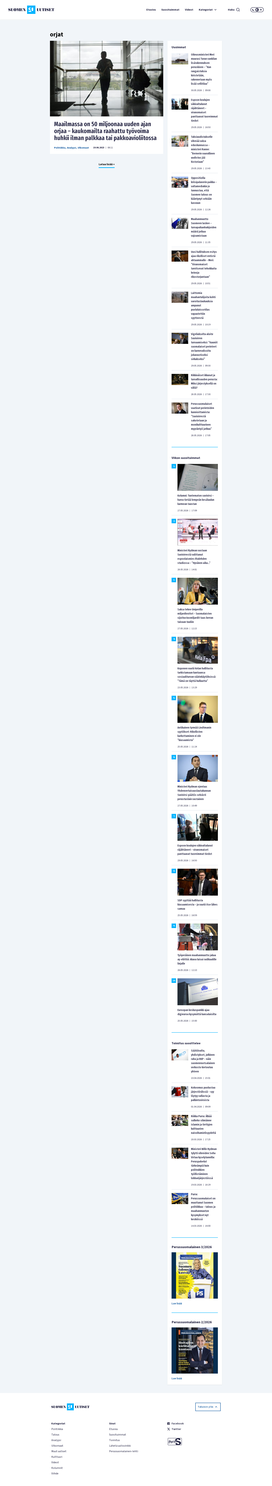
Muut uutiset (58, 1451)
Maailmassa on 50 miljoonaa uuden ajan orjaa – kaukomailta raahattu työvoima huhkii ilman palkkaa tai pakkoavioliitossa (105, 131)
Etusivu (151, 10)
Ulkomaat (83, 148)
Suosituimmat (170, 10)
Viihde (54, 1473)
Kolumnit (57, 1468)
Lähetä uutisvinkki (120, 1446)
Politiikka (59, 148)
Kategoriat (208, 10)
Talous (55, 1435)
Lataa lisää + (107, 164)
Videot (189, 10)
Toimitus (114, 1440)
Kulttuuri (56, 1457)
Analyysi (71, 148)
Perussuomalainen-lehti (123, 1451)
